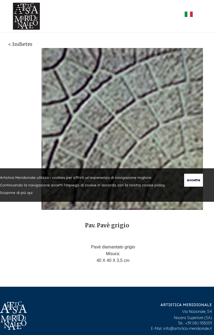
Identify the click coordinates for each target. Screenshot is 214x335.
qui (30, 192)
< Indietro (20, 44)
